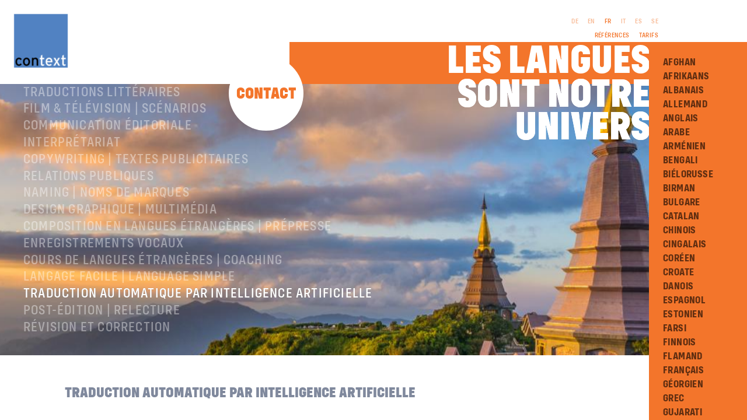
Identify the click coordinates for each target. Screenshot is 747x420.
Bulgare (681, 202)
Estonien (683, 314)
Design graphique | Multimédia (120, 255)
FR (608, 21)
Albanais (683, 90)
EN (591, 21)
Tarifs (648, 35)
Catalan (681, 216)
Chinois (679, 230)
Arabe (676, 132)
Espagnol (684, 300)
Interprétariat (72, 188)
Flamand (683, 356)
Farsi (674, 328)
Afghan (679, 62)
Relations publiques (88, 222)
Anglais (681, 118)
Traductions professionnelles (122, 121)
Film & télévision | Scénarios (115, 154)
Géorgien (683, 384)
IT (623, 21)
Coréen (679, 258)
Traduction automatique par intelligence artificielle (197, 339)
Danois (678, 286)
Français (683, 370)
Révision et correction (96, 373)
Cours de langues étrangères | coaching (153, 306)
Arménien (684, 146)
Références (612, 35)
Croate (678, 272)
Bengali (680, 160)
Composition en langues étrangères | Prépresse (177, 272)
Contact (266, 94)
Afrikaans (686, 76)
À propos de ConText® (91, 104)
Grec (674, 398)
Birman (679, 188)
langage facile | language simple (129, 322)
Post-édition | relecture (101, 356)
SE (654, 21)
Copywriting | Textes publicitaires (136, 205)
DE (574, 21)
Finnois (679, 342)
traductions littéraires (102, 138)
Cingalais (685, 244)
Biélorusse (688, 174)
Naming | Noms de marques (106, 238)
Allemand (685, 104)
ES (638, 21)
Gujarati (682, 412)
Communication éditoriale (107, 171)
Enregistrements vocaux (103, 289)
